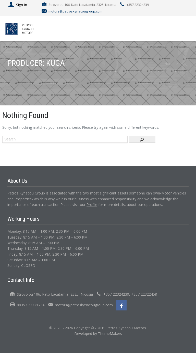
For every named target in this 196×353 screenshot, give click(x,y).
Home (169, 63)
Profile (92, 204)
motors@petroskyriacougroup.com (75, 11)
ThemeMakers (110, 333)
